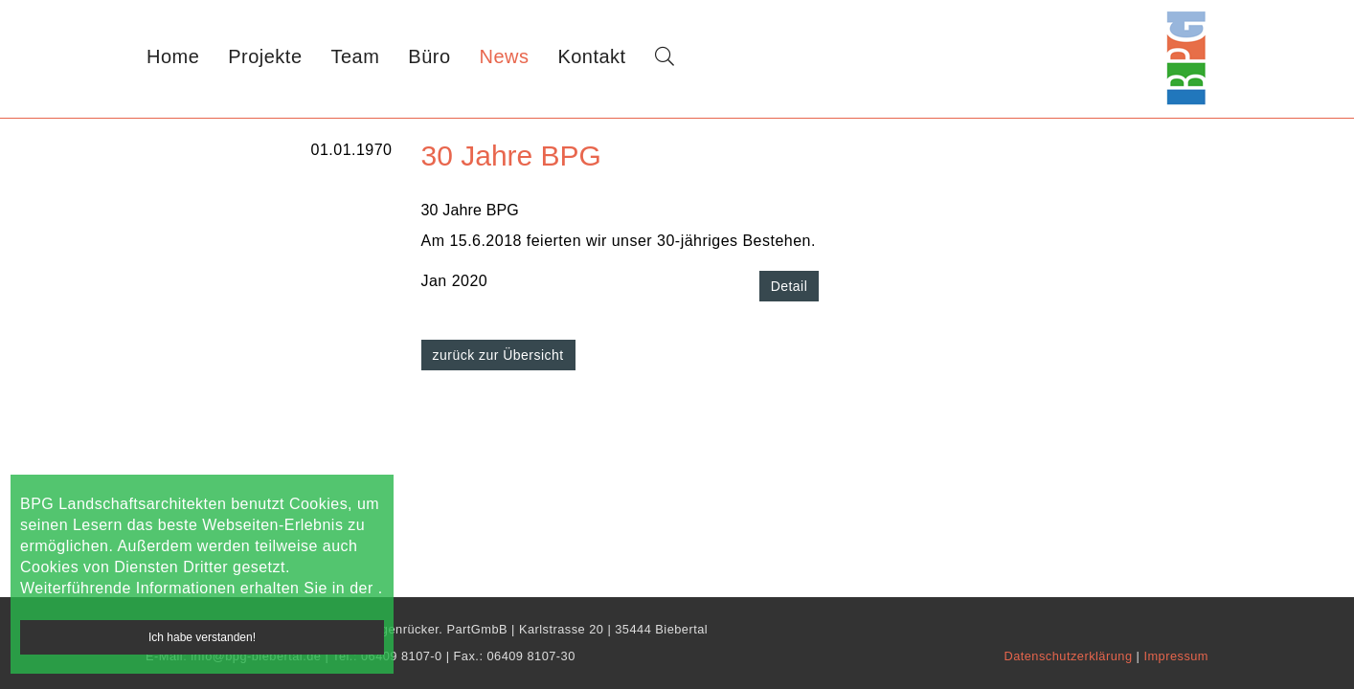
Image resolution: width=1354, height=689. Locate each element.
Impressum (1175, 656)
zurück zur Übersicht (498, 355)
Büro (429, 56)
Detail (789, 286)
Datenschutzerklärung (1070, 656)
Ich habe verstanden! (202, 637)
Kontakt (591, 56)
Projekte (265, 56)
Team (355, 56)
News (505, 56)
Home (173, 56)
